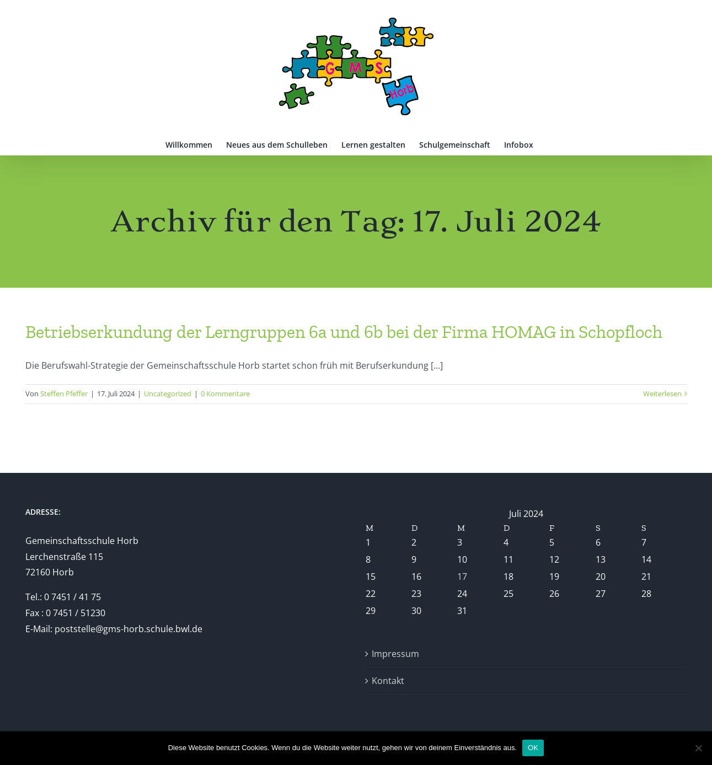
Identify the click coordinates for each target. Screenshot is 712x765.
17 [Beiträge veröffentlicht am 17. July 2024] (462, 576)
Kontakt (388, 681)
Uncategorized (167, 393)
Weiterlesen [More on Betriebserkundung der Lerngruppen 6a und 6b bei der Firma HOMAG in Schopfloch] (662, 393)
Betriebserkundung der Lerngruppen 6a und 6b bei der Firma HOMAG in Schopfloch (343, 331)
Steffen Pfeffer (64, 393)
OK (533, 748)
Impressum (395, 654)
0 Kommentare (225, 393)
